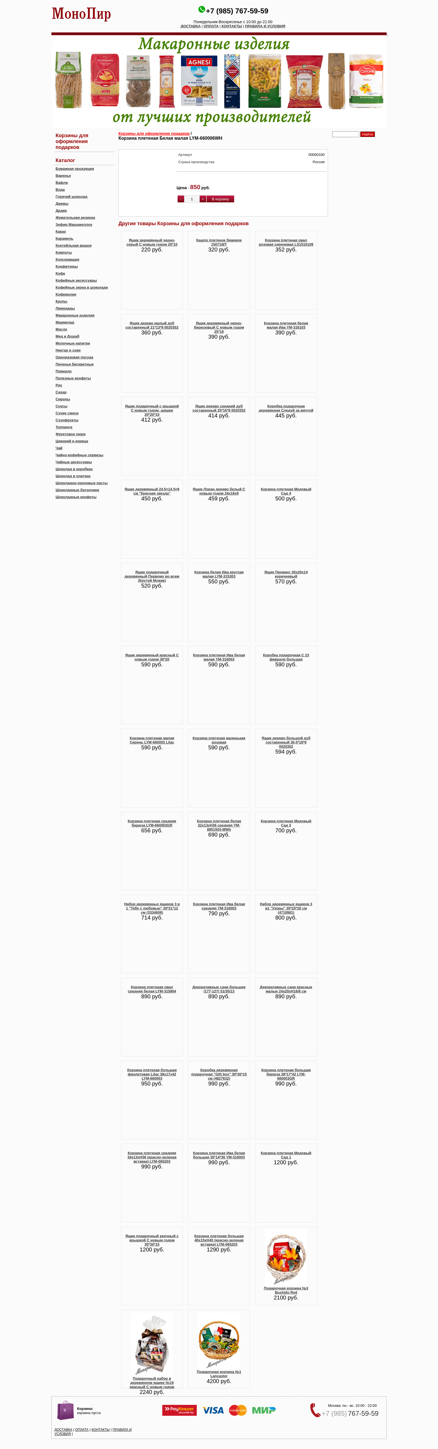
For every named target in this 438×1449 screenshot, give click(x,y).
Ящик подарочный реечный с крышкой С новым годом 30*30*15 (152, 1240)
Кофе (60, 273)
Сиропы (63, 399)
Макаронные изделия (75, 315)
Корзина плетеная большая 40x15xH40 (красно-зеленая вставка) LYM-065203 (219, 1240)
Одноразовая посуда (74, 357)
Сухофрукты (67, 420)
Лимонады (65, 308)
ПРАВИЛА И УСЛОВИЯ (265, 26)
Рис (59, 385)
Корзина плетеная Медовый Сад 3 (286, 823)
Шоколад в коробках (74, 469)
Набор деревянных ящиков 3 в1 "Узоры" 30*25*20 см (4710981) (286, 908)
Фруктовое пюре (70, 434)
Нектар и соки (68, 350)
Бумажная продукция (75, 169)
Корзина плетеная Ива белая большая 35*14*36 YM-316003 (219, 1155)
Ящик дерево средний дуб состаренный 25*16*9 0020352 (219, 408)
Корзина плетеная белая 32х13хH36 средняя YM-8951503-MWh (219, 825)
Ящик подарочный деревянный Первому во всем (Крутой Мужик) (152, 576)
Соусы (61, 406)
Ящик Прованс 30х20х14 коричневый (286, 574)
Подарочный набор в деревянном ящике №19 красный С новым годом (152, 1382)
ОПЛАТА (211, 26)
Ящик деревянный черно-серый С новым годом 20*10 (152, 242)
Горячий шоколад (71, 196)
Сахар (61, 392)
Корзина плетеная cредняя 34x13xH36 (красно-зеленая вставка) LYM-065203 (152, 1157)
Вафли (62, 182)
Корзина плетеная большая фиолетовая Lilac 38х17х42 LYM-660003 (152, 1074)
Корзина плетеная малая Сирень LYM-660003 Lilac (152, 740)
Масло (61, 329)
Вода (60, 189)
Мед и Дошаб (67, 336)
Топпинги (64, 427)
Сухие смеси (67, 413)
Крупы (61, 301)
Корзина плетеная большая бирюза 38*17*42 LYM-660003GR (286, 1074)
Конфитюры (67, 266)
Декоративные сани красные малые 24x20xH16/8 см (286, 989)
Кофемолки (66, 294)
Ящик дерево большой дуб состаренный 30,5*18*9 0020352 (286, 742)
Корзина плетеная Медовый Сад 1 (286, 1155)
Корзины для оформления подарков (154, 133)
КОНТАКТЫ (232, 26)
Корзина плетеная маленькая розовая (219, 740)
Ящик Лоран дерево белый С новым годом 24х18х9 (219, 491)
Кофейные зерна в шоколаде (82, 287)
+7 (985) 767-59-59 (237, 11)
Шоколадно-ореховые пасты (82, 483)
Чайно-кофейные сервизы (79, 455)
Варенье (63, 176)
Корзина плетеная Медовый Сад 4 (286, 491)
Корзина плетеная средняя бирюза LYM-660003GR (152, 823)
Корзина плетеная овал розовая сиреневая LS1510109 (286, 242)
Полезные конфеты (73, 378)
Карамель (64, 238)
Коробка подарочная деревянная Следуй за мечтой (286, 408)
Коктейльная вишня (74, 245)
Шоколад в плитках (73, 476)
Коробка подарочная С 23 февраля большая (286, 657)
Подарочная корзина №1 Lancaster (219, 1374)
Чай (59, 448)
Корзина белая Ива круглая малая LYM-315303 (219, 574)
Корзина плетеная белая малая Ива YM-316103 (286, 325)
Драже (61, 210)
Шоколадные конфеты (76, 497)
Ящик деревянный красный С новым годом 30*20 (152, 657)
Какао (61, 231)
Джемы (62, 203)
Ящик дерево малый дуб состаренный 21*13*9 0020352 (151, 325)
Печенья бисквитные (75, 364)
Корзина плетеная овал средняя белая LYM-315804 (152, 989)
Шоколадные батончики (77, 490)
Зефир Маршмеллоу (74, 224)
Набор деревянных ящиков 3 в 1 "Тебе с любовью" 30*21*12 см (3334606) (152, 908)
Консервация (67, 259)
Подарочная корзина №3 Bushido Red (286, 1290)
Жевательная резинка (75, 217)
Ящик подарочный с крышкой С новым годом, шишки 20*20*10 (152, 410)
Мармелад (65, 322)
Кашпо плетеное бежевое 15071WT (219, 242)
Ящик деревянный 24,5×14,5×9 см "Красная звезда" (152, 491)
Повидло (64, 371)
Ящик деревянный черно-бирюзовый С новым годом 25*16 (219, 327)
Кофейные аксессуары (76, 280)
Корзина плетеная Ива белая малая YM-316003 (219, 657)
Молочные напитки (73, 343)
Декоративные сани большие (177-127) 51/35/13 (219, 989)
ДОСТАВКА (191, 26)
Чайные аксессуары (74, 462)
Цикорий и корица (72, 441)
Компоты (64, 252)
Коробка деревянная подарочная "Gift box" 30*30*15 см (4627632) (219, 1074)
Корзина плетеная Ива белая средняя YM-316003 (219, 906)
